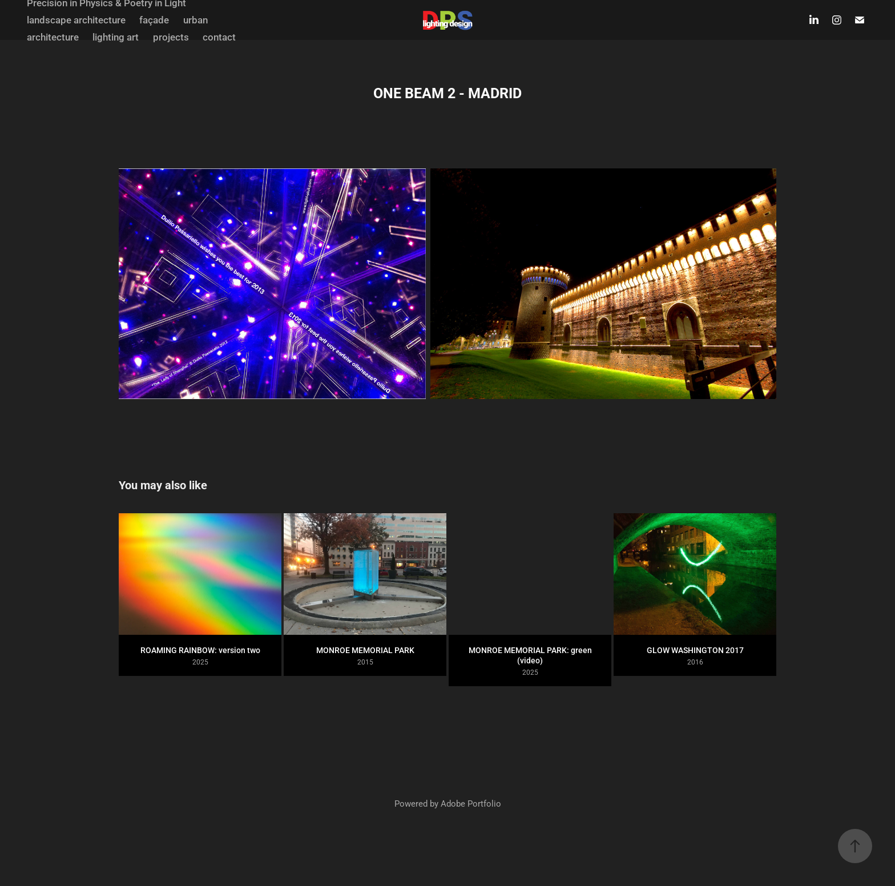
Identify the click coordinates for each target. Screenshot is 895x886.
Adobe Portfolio (471, 803)
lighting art (115, 36)
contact (219, 36)
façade (154, 19)
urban (195, 19)
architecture (53, 36)
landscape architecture (76, 19)
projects (171, 36)
